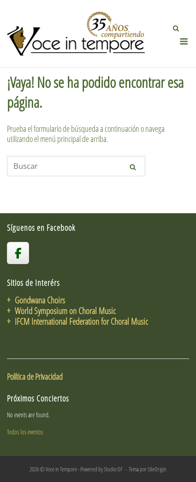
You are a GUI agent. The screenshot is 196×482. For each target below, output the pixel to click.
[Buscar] (76, 166)
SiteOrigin (157, 469)
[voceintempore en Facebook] (18, 253)
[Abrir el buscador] (176, 28)
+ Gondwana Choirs (36, 300)
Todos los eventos (25, 431)
